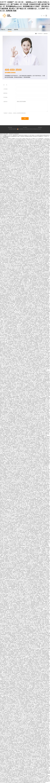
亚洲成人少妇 (40, 461)
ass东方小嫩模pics (37, 762)
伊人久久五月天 (7, 520)
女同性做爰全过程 (35, 406)
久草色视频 (45, 499)
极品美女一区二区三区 (21, 171)
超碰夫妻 (11, 693)
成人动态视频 (22, 374)
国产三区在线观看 (35, 176)
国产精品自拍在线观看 (24, 691)
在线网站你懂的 (6, 367)
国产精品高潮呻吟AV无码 (33, 451)
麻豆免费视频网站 (13, 178)
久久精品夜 (8, 337)
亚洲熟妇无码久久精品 (13, 540)
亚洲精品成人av (18, 776)
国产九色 (39, 280)
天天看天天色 (35, 304)
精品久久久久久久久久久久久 (42, 154)
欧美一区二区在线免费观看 (25, 319)
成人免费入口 (35, 638)
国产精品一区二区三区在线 (11, 168)
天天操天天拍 (11, 364)
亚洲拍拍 (9, 537)
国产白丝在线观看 (38, 493)
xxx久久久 (27, 493)
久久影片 (45, 696)
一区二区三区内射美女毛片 (37, 381)
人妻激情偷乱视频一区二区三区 (40, 140)
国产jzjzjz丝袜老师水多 (46, 256)
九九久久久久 (20, 216)
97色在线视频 (11, 588)
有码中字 (48, 679)
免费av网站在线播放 (15, 734)
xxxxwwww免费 (14, 632)
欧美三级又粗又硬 (22, 347)
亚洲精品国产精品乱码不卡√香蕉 (19, 271)
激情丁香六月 (47, 437)
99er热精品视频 (30, 689)
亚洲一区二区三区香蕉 (15, 429)
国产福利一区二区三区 (17, 262)
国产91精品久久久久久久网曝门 (13, 349)
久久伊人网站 (19, 325)
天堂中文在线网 (46, 231)
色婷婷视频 (45, 601)
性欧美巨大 (46, 616)
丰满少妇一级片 (19, 368)
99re (24, 155)
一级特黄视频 (7, 462)
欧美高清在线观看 (39, 341)
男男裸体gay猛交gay (10, 208)
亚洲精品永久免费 (14, 391)
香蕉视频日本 (22, 294)
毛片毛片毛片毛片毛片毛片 (40, 420)
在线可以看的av (44, 746)
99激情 (9, 197)
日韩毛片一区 (28, 644)
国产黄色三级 (35, 347)
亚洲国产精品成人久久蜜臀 (11, 373)
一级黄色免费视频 (4, 262)
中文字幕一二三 (7, 499)
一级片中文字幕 (35, 600)
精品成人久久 (15, 216)
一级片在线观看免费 (3, 285)
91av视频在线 (39, 469)
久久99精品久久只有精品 (6, 315)
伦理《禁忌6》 (3, 434)
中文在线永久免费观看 (12, 318)
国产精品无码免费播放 (39, 579)
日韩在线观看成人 (23, 321)
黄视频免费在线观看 (37, 211)
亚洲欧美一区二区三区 (21, 449)
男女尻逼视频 (43, 210)
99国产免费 (36, 561)
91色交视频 (47, 160)
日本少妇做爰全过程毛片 (10, 505)
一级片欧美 (18, 552)
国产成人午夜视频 (32, 586)
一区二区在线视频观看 (38, 562)
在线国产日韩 (47, 421)
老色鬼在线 (20, 211)
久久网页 (23, 372)
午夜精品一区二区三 (21, 524)
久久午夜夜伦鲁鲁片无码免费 (31, 392)
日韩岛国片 (18, 307)
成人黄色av (19, 344)
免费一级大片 (4, 581)
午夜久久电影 (25, 576)
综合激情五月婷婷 (20, 517)
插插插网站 (27, 350)
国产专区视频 (25, 463)
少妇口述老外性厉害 (41, 429)
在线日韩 (17, 736)
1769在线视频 (31, 396)
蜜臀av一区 (10, 277)
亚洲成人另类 (39, 297)
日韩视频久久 (14, 211)
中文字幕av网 (42, 460)
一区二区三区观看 (46, 591)
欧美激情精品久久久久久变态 (6, 449)
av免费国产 (19, 577)
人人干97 (47, 407)
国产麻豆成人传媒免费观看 (20, 252)
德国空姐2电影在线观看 (44, 455)
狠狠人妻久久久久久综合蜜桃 (11, 555)
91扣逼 (47, 336)
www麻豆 (47, 727)
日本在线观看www (20, 628)
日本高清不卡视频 (46, 253)
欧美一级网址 (11, 233)
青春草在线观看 (6, 573)
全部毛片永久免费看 (8, 402)
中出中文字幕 (16, 274)
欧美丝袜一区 (29, 152)
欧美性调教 (21, 179)
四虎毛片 (30, 378)
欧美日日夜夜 (7, 195)
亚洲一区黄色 (20, 650)
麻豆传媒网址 (24, 211)
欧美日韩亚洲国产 (32, 350)
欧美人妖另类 (38, 389)
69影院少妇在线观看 (10, 343)
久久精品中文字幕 (33, 449)
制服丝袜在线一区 (28, 271)
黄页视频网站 (39, 500)
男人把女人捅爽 (33, 146)
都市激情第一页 (38, 603)
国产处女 (38, 455)
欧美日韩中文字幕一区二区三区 (16, 580)
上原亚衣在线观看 (17, 162)
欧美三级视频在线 (22, 608)
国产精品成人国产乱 (29, 194)
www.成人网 (15, 514)
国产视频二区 (4, 375)
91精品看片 (18, 526)
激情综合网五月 (15, 163)
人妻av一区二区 (27, 620)
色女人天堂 (18, 350)
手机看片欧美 (46, 767)
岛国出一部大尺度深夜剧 (7, 311)
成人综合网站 (43, 596)
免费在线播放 (26, 658)
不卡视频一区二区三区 (11, 521)
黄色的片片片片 (47, 224)
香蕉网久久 (14, 269)
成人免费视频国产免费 (13, 270)
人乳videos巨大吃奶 (3, 533)
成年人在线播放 (30, 412)
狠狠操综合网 (12, 433)
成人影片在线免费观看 (39, 554)
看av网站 (12, 162)
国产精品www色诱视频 (17, 159)
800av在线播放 (14, 557)
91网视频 (10, 412)
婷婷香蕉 (27, 312)
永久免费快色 (10, 545)
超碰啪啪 (10, 768)
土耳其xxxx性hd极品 (28, 207)
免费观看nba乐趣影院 (42, 589)
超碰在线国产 (38, 476)
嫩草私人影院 (23, 143)
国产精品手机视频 (16, 538)
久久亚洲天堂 (36, 441)
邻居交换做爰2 (31, 536)
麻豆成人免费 (45, 446)
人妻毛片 (1, 232)
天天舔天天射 (16, 351)
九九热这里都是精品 (46, 245)
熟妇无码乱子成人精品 (7, 563)
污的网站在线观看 (39, 380)
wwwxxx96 (29, 143)
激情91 (42, 202)
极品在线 (44, 198)
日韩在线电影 (4, 309)
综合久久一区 (44, 356)
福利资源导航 (26, 478)
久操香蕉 (2, 774)
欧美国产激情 (14, 295)
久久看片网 (28, 657)
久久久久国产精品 (35, 474)
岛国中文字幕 (24, 610)
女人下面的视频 (26, 360)
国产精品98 (32, 657)
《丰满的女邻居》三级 (31, 636)
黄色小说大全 (4, 504)
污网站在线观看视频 (3, 526)
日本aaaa (43, 233)
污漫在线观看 (32, 601)
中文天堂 (9, 452)
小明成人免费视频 (32, 174)
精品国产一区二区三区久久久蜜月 (41, 759)
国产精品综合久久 (39, 470)
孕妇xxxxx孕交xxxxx (25, 145)
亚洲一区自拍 (6, 276)
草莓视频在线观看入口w (14, 642)
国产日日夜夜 (30, 187)
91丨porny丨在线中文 (41, 513)
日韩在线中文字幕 (38, 355)
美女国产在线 (36, 296)
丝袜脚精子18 (20, 201)
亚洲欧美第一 (34, 418)
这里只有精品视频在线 (22, 412)
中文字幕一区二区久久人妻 (16, 266)
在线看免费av (18, 217)
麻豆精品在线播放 (15, 273)
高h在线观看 (31, 718)
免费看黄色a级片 (3, 245)
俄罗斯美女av (17, 459)
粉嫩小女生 (26, 223)
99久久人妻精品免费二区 (41, 627)
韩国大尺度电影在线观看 (20, 189)
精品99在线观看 (10, 186)
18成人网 (14, 300)
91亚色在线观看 (46, 505)
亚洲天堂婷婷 (43, 186)
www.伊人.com (18, 355)
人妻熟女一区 (7, 457)
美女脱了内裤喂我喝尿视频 (33, 213)
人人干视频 (35, 506)
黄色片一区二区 (43, 628)
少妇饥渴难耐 (7, 444)
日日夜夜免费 (31, 650)
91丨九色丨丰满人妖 (45, 168)
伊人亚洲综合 (26, 437)
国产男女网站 (8, 391)
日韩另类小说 (11, 367)
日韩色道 (18, 390)
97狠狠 (5, 255)
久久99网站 (36, 678)
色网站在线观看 (3, 387)
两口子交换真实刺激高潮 (22, 704)
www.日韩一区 (18, 147)
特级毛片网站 (44, 343)
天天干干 (21, 209)
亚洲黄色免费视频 (30, 218)
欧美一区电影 (7, 646)
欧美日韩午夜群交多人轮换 (32, 297)
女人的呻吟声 (18, 573)
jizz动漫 (31, 158)
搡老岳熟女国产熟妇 (31, 230)
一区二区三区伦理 (22, 364)
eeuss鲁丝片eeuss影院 (39, 159)
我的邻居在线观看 (37, 517)
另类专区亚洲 (2, 254)
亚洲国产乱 (46, 190)
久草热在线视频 (31, 292)
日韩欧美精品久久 (38, 446)
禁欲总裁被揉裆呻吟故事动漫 (33, 604)
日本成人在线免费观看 (17, 143)
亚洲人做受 (44, 287)
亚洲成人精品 (46, 778)
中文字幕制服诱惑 (12, 702)
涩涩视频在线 (39, 781)
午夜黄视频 (30, 195)
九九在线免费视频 (35, 616)
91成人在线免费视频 (37, 438)
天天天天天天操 (19, 138)
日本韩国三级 (8, 384)
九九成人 (42, 620)
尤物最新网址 (7, 205)
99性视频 (22, 241)
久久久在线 (34, 224)
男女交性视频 (32, 493)
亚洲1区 (27, 252)
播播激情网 (45, 744)
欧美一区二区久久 (24, 490)
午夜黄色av (5, 710)
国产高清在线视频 (33, 151)
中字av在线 (18, 454)
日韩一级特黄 (38, 580)
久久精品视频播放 (19, 200)
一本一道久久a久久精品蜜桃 (5, 252)
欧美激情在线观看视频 (29, 447)
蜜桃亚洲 (38, 524)
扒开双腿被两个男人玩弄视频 (12, 289)
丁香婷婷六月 (30, 211)
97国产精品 (38, 666)
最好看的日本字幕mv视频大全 (30, 528)
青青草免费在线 (6, 738)
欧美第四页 (18, 680)
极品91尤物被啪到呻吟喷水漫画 (40, 321)
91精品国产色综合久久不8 (22, 541)
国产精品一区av (28, 197)
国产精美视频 (13, 197)
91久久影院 (18, 150)
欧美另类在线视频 (46, 658)
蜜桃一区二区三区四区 (33, 222)
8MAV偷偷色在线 (30, 459)
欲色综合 (17, 433)
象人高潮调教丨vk (44, 399)
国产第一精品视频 (22, 707)
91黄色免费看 (13, 210)
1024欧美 (31, 320)
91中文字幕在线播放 (36, 317)
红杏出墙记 (29, 743)
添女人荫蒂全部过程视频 (16, 292)
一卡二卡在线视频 (41, 648)
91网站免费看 (43, 756)
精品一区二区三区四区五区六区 (34, 185)
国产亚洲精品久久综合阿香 (39, 265)
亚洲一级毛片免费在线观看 (15, 434)
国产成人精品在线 (23, 411)
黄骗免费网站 (5, 469)
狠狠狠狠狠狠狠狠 (14, 145)
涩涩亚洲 (43, 752)
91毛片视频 (11, 484)
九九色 (21, 274)
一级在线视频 (35, 344)
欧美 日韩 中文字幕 (40, 327)
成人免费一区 (28, 647)
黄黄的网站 (41, 715)
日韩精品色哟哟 (38, 233)
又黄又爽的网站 (29, 418)
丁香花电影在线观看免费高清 (25, 561)
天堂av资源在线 (8, 439)
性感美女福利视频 (13, 462)
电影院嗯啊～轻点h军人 (4, 709)
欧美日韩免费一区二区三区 (28, 562)
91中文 (47, 402)
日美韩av (43, 255)
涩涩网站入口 (7, 325)
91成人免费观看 (45, 544)
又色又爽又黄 (17, 504)
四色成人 (39, 587)
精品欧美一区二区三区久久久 (32, 160)
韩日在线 (5, 630)
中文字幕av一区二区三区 (28, 413)
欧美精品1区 (45, 522)
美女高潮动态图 (28, 242)
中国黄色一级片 (30, 163)
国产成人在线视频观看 (31, 258)
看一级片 (6, 706)
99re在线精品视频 (46, 293)
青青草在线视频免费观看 (34, 145)
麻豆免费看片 (17, 754)
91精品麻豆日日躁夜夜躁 (12, 329)
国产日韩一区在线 (15, 439)
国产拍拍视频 (18, 689)
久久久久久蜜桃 (8, 203)
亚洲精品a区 (35, 234)
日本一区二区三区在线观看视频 (34, 444)
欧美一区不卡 (25, 510)
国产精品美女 (26, 270)
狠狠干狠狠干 (42, 357)
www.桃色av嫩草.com (23, 365)
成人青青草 (45, 217)
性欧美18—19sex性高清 (39, 170)
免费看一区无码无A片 (39, 319)
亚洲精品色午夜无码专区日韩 (9, 547)
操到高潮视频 (4, 382)
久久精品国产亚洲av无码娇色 (23, 523)
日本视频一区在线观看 (40, 437)
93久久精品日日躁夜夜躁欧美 (5, 294)
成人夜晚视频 (27, 439)
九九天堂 (26, 155)
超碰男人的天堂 (43, 331)
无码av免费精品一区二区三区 (9, 232)
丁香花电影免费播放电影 (41, 633)
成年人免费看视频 (21, 674)
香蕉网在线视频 (13, 205)
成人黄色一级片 (19, 486)
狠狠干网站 (22, 587)
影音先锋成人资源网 (44, 349)
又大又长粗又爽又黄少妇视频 (25, 619)
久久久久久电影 (41, 307)
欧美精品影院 (10, 144)
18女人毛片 (15, 328)
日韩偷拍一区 (18, 625)
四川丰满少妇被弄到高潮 (29, 517)
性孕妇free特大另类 (38, 147)
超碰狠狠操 (31, 265)
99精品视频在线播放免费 (18, 649)
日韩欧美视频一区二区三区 (10, 561)
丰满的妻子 (14, 387)
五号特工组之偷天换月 (44, 351)
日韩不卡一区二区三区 (33, 436)
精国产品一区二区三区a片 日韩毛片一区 (25, 655)
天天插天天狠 (35, 413)
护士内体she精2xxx (32, 599)
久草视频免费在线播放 (43, 765)
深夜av (26, 323)
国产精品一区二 (46, 203)
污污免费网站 (31, 712)
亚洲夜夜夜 (26, 476)
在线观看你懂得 (38, 300)
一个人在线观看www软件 (29, 572)
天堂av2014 (8, 490)
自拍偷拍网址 (22, 672)
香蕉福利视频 (38, 161)
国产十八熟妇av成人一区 (23, 640)
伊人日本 (44, 387)
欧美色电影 (20, 531)
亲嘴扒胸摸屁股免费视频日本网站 (36, 530)
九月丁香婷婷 (35, 301)
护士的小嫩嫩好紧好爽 (13, 446)
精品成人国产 (43, 665)
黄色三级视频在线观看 (12, 419)
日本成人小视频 (44, 394)
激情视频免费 (32, 721)
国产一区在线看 (42, 644)
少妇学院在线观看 (19, 279)
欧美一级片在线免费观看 (16, 569)
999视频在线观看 (33, 189)
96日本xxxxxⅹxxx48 (17, 372)
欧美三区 (27, 586)
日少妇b (15, 460)
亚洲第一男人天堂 (6, 151)
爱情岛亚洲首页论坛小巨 (37, 303)
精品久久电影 (2, 443)
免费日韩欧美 (21, 146)
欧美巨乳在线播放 (8, 253)
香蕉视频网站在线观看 (38, 183)
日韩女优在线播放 (41, 144)
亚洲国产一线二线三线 (39, 261)
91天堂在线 (11, 617)
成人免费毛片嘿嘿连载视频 (15, 474)
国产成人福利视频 (35, 644)
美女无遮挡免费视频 (18, 140)
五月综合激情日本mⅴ (25, 721)
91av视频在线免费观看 (33, 360)
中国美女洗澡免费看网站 (31, 538)
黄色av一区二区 (31, 391)
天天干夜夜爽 (23, 722)
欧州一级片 (18, 363)
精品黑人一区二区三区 (14, 742)
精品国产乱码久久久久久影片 (29, 216)
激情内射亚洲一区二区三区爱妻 (29, 261)
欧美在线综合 (10, 198)
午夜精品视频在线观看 (22, 348)
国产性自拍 (9, 643)
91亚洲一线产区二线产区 (14, 781)
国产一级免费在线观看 (24, 154)
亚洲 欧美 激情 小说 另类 (12, 671)
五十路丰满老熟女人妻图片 (38, 217)
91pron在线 (2, 599)
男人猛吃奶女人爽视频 (15, 627)
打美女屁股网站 (22, 767)
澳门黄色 (27, 776)
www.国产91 (11, 467)
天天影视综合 (45, 146)
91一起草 (21, 257)
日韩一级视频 (40, 234)
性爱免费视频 (7, 580)
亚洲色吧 (6, 578)
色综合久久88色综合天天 (17, 199)
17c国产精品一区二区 (17, 277)
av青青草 (44, 177)
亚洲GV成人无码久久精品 (23, 142)
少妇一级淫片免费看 (12, 441)
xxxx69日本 (31, 244)
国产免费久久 (8, 155)
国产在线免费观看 (28, 638)
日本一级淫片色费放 (14, 142)
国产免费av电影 (25, 774)
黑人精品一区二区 (33, 162)
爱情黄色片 (24, 302)
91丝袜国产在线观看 (24, 278)
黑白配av (5, 237)
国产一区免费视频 (7, 339)
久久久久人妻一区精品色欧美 (34, 272)
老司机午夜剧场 (3, 289)
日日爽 (15, 263)
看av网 (29, 356)
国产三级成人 (4, 404)
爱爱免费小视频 (27, 407)
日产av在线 (14, 383)
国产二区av (39, 617)
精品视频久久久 (30, 250)
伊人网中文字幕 (38, 230)
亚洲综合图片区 (9, 244)
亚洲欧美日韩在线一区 (4, 612)
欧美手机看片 (43, 679)
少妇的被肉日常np (25, 643)
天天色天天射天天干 (27, 284)
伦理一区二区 (7, 234)
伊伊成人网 (22, 414)
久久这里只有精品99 (12, 526)
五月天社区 (17, 730)
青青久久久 (30, 357)
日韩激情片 (31, 665)
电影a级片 (41, 293)
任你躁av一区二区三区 (44, 565)
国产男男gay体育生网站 (26, 477)
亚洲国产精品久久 (31, 202)
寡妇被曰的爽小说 (46, 264)
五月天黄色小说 (25, 469)
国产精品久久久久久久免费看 (37, 609)
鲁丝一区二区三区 (6, 358)
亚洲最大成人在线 (18, 175)
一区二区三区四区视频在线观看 (36, 238)
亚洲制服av (2, 239)
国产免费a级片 (28, 470)
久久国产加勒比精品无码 (28, 496)
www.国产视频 (40, 276)
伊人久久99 (24, 334)
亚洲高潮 (44, 588)
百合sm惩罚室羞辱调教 (31, 221)
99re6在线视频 (38, 168)
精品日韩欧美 (43, 517)
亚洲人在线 (23, 564)
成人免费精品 (4, 248)
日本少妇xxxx (36, 748)
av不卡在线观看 (37, 351)
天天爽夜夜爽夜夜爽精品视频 (33, 576)
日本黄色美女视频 (17, 158)
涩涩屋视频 (38, 593)
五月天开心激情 (41, 506)
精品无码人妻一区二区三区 (5, 680)
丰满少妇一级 (16, 209)
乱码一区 (12, 450)
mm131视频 (16, 588)
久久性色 (6, 774)
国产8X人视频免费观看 (31, 442)
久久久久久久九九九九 (26, 316)
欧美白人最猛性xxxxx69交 (21, 687)
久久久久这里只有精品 (39, 658)
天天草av (23, 170)
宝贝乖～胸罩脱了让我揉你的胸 (37, 504)
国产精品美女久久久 (39, 505)
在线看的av (37, 403)
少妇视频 (42, 623)
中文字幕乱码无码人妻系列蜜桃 (22, 696)
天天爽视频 (9, 634)
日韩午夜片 (37, 510)
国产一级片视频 (26, 500)
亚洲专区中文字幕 (16, 411)
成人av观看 (43, 316)
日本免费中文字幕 (16, 691)
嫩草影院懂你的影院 (31, 352)
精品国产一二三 (25, 656)
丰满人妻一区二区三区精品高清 (21, 705)
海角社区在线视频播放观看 (45, 462)
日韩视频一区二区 (5, 139)
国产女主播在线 (22, 226)
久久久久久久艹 (38, 552)
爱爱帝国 (45, 216)
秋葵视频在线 (18, 635)
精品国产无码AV (17, 333)
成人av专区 (21, 710)
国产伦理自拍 (42, 521)
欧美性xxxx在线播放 (12, 468)
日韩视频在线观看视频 (4, 171)
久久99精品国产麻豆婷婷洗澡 (28, 435)
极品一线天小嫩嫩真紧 (45, 433)
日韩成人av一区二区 (16, 340)
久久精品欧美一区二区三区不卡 (25, 766)
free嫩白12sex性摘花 (6, 453)
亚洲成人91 (20, 445)
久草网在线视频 (16, 667)
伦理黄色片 (17, 222)
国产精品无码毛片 (12, 454)
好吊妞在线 (15, 176)
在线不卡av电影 (15, 500)
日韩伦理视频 (19, 170)
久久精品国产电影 (14, 160)
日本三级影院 (39, 143)
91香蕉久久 (28, 249)
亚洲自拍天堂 (36, 181)
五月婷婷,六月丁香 (44, 466)
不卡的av (6, 765)
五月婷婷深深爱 (9, 764)
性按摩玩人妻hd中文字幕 (18, 233)
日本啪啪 (1, 258)
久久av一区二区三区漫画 (29, 375)
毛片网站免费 (45, 273)
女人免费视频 (42, 671)
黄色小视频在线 (44, 192)
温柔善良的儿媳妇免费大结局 (26, 474)
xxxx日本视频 (14, 756)
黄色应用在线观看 (20, 565)
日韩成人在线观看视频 (34, 249)
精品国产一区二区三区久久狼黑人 (38, 475)
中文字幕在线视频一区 (33, 232)
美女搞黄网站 (44, 567)
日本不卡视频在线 (41, 754)
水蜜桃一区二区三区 (42, 175)
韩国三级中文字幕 (30, 348)
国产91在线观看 (36, 705)
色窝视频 (31, 426)
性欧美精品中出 (18, 548)
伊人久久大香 (39, 610)
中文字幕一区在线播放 (29, 584)
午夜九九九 (2, 253)
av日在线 (30, 286)
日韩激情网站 (15, 356)
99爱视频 (10, 400)
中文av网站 (29, 186)
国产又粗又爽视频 (11, 241)
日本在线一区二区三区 (15, 223)
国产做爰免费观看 (33, 276)
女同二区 (40, 310)
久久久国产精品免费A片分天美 (36, 387)
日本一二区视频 (33, 767)
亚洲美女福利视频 (37, 178)
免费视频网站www (46, 239)
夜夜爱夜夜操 (14, 775)
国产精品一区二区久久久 (17, 202)
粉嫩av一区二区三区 (12, 395)
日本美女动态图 (37, 158)
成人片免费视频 (24, 205)
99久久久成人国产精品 (12, 320)
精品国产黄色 (18, 612)
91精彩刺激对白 (12, 388)
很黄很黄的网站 (17, 492)
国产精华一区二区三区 (37, 199)
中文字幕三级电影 (22, 394)
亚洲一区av (9, 292)
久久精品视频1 (20, 686)
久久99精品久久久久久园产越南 (23, 530)
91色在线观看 (24, 689)
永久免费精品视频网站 (21, 694)
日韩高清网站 (4, 477)
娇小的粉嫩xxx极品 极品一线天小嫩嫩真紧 (15, 403)
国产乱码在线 (25, 682)
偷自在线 (18, 168)
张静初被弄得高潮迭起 (34, 507)
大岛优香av (9, 183)
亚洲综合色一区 (43, 277)
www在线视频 (9, 571)
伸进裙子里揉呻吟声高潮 (15, 466)
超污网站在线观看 (34, 698)
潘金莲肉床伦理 (16, 198)
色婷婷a (22, 548)
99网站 (27, 718)
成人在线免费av (47, 427)
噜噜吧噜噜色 (19, 657)
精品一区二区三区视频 (31, 498)
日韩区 (1, 595)
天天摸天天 (29, 588)
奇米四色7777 (4, 241)
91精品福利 (8, 781)
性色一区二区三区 (46, 200)
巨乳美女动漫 (4, 652)
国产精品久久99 (9, 190)
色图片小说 (22, 410)
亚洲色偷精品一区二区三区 (36, 287)
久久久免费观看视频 (3, 161)
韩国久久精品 (41, 332)
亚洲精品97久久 (17, 404)
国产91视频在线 (11, 404)
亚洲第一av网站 (3, 321)
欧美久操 (10, 246)
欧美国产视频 (44, 586)
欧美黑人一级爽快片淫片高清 (43, 443)
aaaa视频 (15, 192)
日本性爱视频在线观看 (14, 499)
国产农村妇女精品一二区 (18, 284)
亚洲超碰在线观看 (11, 288)
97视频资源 (11, 262)
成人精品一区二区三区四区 (6, 185)
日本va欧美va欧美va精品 (20, 638)
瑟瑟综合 (33, 693)
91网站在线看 (30, 315)
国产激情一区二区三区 (28, 770)
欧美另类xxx (33, 559)
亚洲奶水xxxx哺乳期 (39, 559)
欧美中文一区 (26, 596)
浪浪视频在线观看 (4, 260)
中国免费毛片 (30, 351)
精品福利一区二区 (42, 336)
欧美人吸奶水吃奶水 (5, 682)
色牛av (34, 358)
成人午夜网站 (46, 312)
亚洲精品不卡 (27, 508)
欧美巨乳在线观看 (43, 560)
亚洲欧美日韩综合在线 (25, 229)
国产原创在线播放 (31, 735)
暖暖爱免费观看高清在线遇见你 (29, 782)
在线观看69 (12, 490)
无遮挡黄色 (26, 741)
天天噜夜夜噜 (8, 711)
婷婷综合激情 (11, 319)
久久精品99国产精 (39, 273)
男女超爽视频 (37, 497)
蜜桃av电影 (5, 497)
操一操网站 (30, 199)
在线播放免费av (33, 752)
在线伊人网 (20, 446)
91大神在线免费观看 (35, 577)
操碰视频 (44, 355)
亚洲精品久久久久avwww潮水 (10, 476)
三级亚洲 (44, 451)
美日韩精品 (29, 504)
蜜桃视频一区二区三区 (27, 167)
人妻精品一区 (14, 242)
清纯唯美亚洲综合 (12, 736)
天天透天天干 (20, 192)
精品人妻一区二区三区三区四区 (18, 231)
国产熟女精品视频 (40, 709)
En (44, 15)
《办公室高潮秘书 (35, 764)
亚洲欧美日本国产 (5, 446)
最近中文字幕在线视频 (27, 182)
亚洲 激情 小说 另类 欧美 (6, 734)
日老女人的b (33, 356)
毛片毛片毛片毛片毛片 (39, 632)
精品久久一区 (40, 729)
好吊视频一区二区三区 (19, 579)
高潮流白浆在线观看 (29, 709)
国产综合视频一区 (21, 586)
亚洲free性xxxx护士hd (33, 281)
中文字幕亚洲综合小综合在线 (30, 524)
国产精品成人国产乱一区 (4, 636)
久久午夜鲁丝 (37, 247)
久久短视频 (35, 320)
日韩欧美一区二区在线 (17, 600)
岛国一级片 (22, 177)
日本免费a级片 (5, 334)
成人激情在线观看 (13, 744)
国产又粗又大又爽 (28, 484)
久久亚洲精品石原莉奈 (36, 560)
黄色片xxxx (10, 398)
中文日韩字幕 (38, 229)
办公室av (29, 365)
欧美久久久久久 (18, 505)
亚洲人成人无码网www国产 (5, 169)
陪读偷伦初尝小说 (4, 270)
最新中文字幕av (43, 195)
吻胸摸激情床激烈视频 (22, 215)
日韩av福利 (34, 746)
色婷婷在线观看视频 (17, 484)
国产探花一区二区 (45, 214)
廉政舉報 (16, 29)
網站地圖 (10, 127)
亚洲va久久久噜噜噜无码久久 (11, 666)
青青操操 (39, 383)
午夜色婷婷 (47, 575)
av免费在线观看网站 (37, 210)
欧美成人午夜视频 (29, 506)
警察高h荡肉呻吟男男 (4, 506)
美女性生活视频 (23, 765)
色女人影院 (33, 591)
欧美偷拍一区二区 (3, 536)
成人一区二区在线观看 (35, 460)
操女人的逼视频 (17, 672)
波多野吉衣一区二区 (28, 609)
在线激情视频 (34, 774)
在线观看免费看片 (46, 276)
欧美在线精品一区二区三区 (31, 753)
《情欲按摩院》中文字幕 (45, 548)
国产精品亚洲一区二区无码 (20, 392)
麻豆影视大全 (25, 185)
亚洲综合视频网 (19, 388)
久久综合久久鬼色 (24, 344)
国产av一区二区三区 (42, 768)
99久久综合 (22, 712)
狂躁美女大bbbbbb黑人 (15, 321)
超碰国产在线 (38, 384)
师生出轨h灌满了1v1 (43, 518)
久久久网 (10, 778)
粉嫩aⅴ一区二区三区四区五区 (20, 326)
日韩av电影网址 (24, 612)
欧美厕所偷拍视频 (35, 284)
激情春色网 (41, 373)
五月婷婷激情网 (31, 427)
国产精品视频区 (35, 182)
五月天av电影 (39, 494)
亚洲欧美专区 (4, 583)
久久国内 (8, 375)
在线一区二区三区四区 (8, 163)
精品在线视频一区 (32, 476)
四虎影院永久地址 (28, 501)
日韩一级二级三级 (38, 324)
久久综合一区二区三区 (12, 334)
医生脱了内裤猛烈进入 (42, 218)
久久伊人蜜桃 (41, 190)
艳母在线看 (10, 237)
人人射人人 (14, 451)
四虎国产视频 (33, 143)
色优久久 (35, 751)
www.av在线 (22, 526)
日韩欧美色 (13, 562)
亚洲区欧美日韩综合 (45, 294)
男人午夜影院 (10, 405)
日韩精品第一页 (46, 142)
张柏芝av (26, 286)
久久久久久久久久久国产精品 (33, 175)
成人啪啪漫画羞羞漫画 (11, 489)
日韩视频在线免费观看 (16, 253)
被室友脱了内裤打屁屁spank (9, 308)
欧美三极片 (2, 329)
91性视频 (5, 489)
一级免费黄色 (27, 575)
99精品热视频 (20, 258)
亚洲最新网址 (41, 777)
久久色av (11, 714)
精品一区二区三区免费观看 (28, 744)
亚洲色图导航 (26, 382)
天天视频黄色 (45, 610)
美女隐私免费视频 (12, 378)
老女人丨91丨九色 (21, 533)
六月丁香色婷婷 (46, 712)
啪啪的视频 (11, 442)
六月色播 (5, 431)
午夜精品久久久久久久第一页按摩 (40, 411)
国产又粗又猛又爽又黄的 (12, 630)
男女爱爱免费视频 (34, 200)
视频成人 (34, 556)
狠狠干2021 (15, 572)
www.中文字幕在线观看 (32, 379)
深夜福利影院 (11, 556)
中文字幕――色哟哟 (21, 399)
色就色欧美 (14, 537)
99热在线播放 (39, 163)
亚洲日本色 (41, 426)
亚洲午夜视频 (45, 176)
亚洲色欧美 (6, 545)
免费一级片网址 (16, 310)
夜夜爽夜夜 (37, 337)
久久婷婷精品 (25, 274)
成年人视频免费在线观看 (37, 237)
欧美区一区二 (13, 170)
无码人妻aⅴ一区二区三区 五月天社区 (7, 215)
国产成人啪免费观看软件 (29, 208)
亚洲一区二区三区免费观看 (11, 254)
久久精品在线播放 (12, 612)
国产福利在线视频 (16, 402)
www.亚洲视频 (25, 199)
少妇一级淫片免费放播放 (45, 547)
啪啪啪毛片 (31, 142)
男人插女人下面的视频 (16, 599)
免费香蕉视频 (31, 549)
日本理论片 (14, 689)
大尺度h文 (36, 340)
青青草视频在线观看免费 (4, 182)
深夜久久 (47, 244)
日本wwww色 (45, 341)
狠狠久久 (23, 208)
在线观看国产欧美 (24, 187)
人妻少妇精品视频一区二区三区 (15, 316)
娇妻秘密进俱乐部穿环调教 (29, 373)
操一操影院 (36, 536)
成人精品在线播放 (39, 146)
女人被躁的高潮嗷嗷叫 (15, 396)
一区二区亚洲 (23, 529)
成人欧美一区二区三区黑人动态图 (16, 759)
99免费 (14, 422)
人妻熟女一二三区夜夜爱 (37, 323)
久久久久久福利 (26, 426)
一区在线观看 (40, 564)
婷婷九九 (26, 751)
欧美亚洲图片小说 (31, 420)
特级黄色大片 (8, 242)
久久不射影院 (18, 268)
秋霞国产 (20, 176)
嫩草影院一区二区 (28, 372)
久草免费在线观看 (7, 160)
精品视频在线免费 (15, 485)
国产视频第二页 (3, 138)
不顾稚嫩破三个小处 (24, 288)
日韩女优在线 (15, 618)
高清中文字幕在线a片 (36, 197)
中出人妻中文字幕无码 (16, 554)
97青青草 (22, 363)
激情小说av (34, 773)
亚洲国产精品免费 (45, 619)
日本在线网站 (8, 145)
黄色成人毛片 (9, 309)
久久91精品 (11, 179)
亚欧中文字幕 (28, 564)
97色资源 (27, 203)
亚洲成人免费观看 (3, 313)
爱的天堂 (34, 279)
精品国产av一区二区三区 (44, 348)
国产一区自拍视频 (31, 685)
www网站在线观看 (19, 521)
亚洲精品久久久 (11, 674)
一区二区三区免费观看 (23, 213)
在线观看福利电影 (32, 155)
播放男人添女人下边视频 (18, 239)
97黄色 (24, 192)
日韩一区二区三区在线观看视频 (30, 285)
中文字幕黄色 (45, 372)
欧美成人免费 (5, 261)
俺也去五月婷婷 (7, 162)
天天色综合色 (13, 546)
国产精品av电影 (34, 711)
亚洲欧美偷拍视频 (25, 147)
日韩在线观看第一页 (8, 447)
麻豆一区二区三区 (4, 418)
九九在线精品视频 (16, 313)
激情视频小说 (11, 688)
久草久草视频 (4, 658)
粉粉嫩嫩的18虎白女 (35, 639)
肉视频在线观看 (39, 198)
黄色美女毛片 (8, 697)
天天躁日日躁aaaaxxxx (24, 305)
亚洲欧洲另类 (18, 578)
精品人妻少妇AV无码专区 (13, 745)
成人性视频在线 (10, 681)
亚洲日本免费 (20, 437)
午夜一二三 (27, 144)
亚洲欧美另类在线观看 (8, 317)
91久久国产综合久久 (37, 225)
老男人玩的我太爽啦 (38, 502)
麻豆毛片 (2, 501)
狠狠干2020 (43, 189)
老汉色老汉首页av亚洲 (20, 225)
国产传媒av (22, 350)
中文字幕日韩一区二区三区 (19, 719)
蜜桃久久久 (8, 434)
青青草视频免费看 (44, 674)
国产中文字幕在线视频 (18, 623)
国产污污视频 (38, 752)
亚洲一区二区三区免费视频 (33, 257)
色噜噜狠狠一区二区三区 (25, 603)
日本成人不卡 (32, 497)
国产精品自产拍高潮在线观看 (10, 238)
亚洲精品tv (39, 751)
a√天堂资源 (39, 189)
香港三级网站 (42, 268)
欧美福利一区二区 (39, 231)
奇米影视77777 (26, 521)
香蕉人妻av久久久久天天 (25, 158)
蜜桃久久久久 (20, 602)
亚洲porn (28, 489)
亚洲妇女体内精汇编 (33, 166)
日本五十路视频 (40, 509)
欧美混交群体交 (26, 320)
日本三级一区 (44, 664)
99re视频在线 (25, 451)
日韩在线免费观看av (37, 252)
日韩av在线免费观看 (33, 522)
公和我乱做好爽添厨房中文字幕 (9, 478)
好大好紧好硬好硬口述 (28, 565)
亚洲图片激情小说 (27, 639)
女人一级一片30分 (12, 510)
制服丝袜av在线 (20, 463)
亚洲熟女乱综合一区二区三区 (19, 144)
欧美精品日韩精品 (5, 525)
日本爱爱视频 (31, 324)
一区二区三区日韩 (31, 140)
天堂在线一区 (40, 342)
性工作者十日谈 (7, 705)
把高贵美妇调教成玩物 (4, 201)
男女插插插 (18, 473)
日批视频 (8, 730)
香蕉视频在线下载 (33, 641)
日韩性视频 (25, 343)
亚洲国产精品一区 (39, 631)
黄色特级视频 (46, 655)
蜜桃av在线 (34, 308)
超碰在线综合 (23, 139)
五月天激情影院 (19, 690)
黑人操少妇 (5, 167)
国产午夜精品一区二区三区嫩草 (31, 307)
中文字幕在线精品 (39, 174)
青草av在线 (45, 325)
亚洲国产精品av (8, 689)
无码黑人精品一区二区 (22, 221)
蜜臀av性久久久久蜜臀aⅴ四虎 (25, 433)
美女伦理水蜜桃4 (28, 380)
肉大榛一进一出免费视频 (13, 260)
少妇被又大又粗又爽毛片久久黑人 (40, 584)
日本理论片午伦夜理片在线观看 (21, 706)
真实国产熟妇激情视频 (4, 422)
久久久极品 (4, 777)
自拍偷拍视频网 (3, 186)
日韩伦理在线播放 (20, 285)
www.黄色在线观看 (42, 194)
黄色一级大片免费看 (11, 376)
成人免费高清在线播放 (7, 633)
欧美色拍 (26, 491)
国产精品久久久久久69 (20, 194)
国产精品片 (30, 344)
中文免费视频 (12, 515)
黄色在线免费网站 (29, 659)
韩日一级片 (7, 611)
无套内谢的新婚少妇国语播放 (39, 288)
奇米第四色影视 (43, 335)
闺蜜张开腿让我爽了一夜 (40, 490)
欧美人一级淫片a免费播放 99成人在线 (10, 577)
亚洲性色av (19, 263)
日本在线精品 (30, 343)
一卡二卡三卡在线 (3, 336)
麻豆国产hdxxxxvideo (17, 469)
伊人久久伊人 (10, 167)
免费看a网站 (25, 690)
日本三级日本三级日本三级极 (22, 210)
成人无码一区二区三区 (35, 333)
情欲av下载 (30, 224)
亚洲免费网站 (32, 745)
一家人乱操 (46, 197)
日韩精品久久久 (33, 608)
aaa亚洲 (6, 329)
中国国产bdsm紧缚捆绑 (4, 548)
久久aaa (36, 427)
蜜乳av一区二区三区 (8, 304)
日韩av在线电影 (42, 496)
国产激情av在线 (15, 190)
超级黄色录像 (27, 458)
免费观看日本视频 (3, 403)
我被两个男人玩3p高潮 (35, 569)
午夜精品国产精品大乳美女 (5, 146)
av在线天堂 (42, 185)
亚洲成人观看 (47, 288)
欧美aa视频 (11, 224)
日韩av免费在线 (31, 296)
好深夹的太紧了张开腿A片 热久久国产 (7, 284)
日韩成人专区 (47, 644)
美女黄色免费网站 (15, 494)
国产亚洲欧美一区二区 (40, 421)
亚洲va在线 (26, 710)
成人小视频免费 (39, 529)
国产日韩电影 (2, 216)
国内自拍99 (36, 396)
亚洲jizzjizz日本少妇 (44, 725)
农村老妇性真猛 (24, 300)
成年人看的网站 (26, 650)
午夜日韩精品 (47, 185)
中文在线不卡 (27, 533)
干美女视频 (48, 320)
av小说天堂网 (27, 767)
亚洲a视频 (5, 654)
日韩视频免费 (18, 537)
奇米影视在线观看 (26, 641)
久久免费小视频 (40, 492)
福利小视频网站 (13, 690)
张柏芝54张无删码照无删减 (23, 206)
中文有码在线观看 (31, 682)
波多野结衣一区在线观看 (35, 433)
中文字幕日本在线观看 (5, 347)
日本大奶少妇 (25, 499)
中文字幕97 (36, 190)
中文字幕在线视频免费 (43, 507)
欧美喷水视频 (30, 205)
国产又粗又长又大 (32, 415)
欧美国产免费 (20, 169)
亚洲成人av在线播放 (7, 507)
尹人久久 (2, 339)
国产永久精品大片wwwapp (17, 342)
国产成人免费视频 (23, 296)
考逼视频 (18, 375)
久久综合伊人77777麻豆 (37, 615)
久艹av (6, 288)
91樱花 (28, 238)
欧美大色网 (22, 207)
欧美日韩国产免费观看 (40, 478)
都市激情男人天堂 (10, 431)
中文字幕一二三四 (29, 539)
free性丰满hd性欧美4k (30, 262)
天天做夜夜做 (24, 636)
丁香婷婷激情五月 (5, 390)
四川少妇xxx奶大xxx (42, 531)
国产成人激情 (8, 443)
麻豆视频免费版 (24, 217)
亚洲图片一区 (19, 247)
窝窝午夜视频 (17, 688)
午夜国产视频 (12, 407)
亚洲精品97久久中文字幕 (38, 463)
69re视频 (41, 181)
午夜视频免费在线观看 (45, 438)
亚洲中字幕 (32, 678)
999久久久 (30, 381)
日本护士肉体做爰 (24, 292)
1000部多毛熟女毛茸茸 (14, 560)
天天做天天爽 (37, 462)
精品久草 (38, 636)
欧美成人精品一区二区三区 (7, 340)
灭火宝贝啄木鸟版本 (24, 444)
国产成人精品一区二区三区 (38, 482)
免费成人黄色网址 (43, 576)
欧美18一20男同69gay (20, 702)
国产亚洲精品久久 (22, 203)
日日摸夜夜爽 (6, 258)
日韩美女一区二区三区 (29, 190)
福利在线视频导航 (13, 325)
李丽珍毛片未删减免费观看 (34, 514)
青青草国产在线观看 (21, 663)
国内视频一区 (8, 181)
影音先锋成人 (37, 508)
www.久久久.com (46, 722)
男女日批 (4, 720)
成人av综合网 (11, 207)
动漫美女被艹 (16, 766)
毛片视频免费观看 (11, 161)
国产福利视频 (12, 175)
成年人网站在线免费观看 (35, 623)
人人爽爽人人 (17, 652)
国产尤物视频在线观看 (45, 211)
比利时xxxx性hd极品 (27, 239)
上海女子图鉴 (19, 576)
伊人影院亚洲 (26, 553)
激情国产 (17, 712)
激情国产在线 (30, 469)
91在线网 (8, 225)
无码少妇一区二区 (27, 177)
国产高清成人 (46, 301)
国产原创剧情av (40, 635)
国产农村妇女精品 (37, 309)
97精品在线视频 (29, 761)
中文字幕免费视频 (12, 301)
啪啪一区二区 (38, 202)
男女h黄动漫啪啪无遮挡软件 (7, 206)
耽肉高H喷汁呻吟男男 (29, 769)
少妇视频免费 (15, 179)
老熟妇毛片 (22, 375)
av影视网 (11, 525)
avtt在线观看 (16, 213)
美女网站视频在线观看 (9, 239)
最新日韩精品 (21, 757)
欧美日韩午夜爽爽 (26, 403)
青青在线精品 (41, 532)
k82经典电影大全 (10, 192)
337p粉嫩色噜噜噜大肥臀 (31, 529)
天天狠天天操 (38, 753)
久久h (27, 569)
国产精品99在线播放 (18, 281)
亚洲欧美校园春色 (45, 303)
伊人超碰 (8, 255)
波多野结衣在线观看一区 (16, 181)
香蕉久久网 (25, 352)
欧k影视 (20, 234)
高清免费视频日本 (35, 240)
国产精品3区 (15, 317)
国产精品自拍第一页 (12, 502)
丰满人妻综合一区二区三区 (22, 295)
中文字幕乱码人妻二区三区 (8, 310)
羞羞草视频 (30, 589)
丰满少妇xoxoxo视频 (23, 313)
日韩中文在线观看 (23, 750)
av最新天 (10, 506)
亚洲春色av (33, 273)
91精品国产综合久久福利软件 (24, 151)
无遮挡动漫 (40, 711)
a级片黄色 (43, 317)
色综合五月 (25, 183)
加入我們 (25, 127)
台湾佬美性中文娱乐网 (33, 154)
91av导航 (8, 279)
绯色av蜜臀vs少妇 (29, 765)
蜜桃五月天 (3, 242)
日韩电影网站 (37, 595)
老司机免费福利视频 (44, 289)
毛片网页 (17, 461)
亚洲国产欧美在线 (35, 248)
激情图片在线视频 (46, 329)
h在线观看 (31, 607)
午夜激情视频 (5, 552)
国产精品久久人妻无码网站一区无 (13, 410)
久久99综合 (28, 608)
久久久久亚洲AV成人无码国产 (20, 738)
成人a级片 (26, 589)
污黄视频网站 (41, 167)
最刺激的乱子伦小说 (26, 446)
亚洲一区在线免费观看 (31, 455)
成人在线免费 (17, 509)
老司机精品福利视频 (30, 428)
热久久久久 (9, 500)
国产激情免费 (27, 513)
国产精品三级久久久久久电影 (36, 670)
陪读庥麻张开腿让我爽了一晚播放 (16, 280)
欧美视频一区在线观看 (32, 567)
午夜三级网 (10, 231)
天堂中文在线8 (12, 363)
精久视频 (40, 245)
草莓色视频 (32, 403)
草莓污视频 (14, 720)
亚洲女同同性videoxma (10, 174)
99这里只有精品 (19, 302)
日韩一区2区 (41, 304)
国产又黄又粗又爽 (38, 549)
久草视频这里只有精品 (44, 459)
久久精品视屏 (17, 319)
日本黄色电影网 (19, 502)
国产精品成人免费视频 (33, 730)
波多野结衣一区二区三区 (18, 435)
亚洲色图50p (19, 357)
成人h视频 (13, 249)
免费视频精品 (28, 568)
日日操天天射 (13, 696)
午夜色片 (18, 294)
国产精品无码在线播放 (23, 337)
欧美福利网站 (10, 336)
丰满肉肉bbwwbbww (41, 774)
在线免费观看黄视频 (21, 749)
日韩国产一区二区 (17, 529)
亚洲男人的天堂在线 (36, 195)
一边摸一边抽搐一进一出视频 (41, 498)
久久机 (16, 174)
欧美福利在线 (42, 539)
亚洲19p (23, 342)
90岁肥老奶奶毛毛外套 (39, 618)
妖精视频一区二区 (40, 647)
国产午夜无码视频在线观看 (10, 397)
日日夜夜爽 (17, 427)
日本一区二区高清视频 (20, 331)
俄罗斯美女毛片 (41, 240)
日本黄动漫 (6, 518)
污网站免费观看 (20, 589)
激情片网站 (43, 309)
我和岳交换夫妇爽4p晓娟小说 (17, 563)
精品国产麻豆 (7, 522)
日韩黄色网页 (21, 380)
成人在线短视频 (12, 427)
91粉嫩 (21, 406)
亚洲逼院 (5, 320)
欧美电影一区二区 (25, 415)
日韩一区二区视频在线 (4, 331)
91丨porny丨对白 (39, 415)
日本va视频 (47, 182)
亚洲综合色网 (12, 501)
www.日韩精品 (9, 313)
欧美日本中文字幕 (24, 512)
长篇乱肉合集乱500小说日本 (15, 381)
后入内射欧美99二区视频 (17, 240)
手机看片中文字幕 (18, 367)
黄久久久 (4, 333)
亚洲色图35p (40, 203)
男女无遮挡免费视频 (6, 575)
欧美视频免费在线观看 (26, 277)
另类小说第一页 (41, 139)
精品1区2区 (27, 587)
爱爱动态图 (11, 498)
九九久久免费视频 (7, 350)
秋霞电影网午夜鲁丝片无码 (40, 520)
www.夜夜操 (19, 438)
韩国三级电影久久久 (28, 349)
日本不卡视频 (39, 544)
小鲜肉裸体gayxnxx (27, 200)
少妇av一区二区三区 (13, 594)
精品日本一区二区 (37, 679)
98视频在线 (40, 445)
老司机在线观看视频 (26, 701)
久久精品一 (25, 618)
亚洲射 (38, 388)
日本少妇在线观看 (15, 400)
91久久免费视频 (26, 201)
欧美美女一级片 (20, 352)
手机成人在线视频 (41, 710)
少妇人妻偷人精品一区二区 (29, 253)
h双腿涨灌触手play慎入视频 (13, 743)
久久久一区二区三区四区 (18, 167)
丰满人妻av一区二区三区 (30, 170)
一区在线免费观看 (43, 241)
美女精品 (17, 397)
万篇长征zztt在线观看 (21, 462)
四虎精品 (37, 214)
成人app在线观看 (35, 766)
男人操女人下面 (5, 540)
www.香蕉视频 (34, 540)
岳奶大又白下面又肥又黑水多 (8, 140)
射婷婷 (43, 389)
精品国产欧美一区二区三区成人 (27, 304)
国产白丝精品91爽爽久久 (14, 673)
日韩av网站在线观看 (36, 483)
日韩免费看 (16, 570)
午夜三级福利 (36, 244)
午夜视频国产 (44, 493)
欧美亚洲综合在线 (12, 712)
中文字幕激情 (12, 302)
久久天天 (48, 442)
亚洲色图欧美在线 (21, 358)
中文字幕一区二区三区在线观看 (15, 139)
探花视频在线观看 (9, 328)
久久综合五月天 (8, 153)
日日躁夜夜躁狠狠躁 (14, 337)
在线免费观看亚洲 (33, 431)
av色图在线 (30, 278)
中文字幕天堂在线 (42, 557)
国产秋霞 (33, 672)
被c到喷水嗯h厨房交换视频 (25, 276)
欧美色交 (29, 616)
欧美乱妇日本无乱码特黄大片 (33, 583)
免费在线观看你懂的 (25, 780)
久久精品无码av (5, 663)
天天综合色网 (23, 631)
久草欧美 (23, 138)
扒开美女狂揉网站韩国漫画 (18, 753)
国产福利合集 (17, 478)
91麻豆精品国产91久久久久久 (27, 263)
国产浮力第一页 (20, 457)
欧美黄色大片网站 (26, 325)
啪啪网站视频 (35, 426)
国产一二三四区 (24, 544)
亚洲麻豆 (13, 138)
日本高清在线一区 (40, 266)
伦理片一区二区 (14, 183)
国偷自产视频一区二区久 (10, 297)
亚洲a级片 (15, 442)
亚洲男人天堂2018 (41, 360)
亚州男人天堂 (24, 140)
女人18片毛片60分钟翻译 (16, 315)
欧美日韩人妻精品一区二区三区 (30, 161)
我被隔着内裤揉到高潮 (31, 571)
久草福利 (19, 557)
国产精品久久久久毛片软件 (24, 255)
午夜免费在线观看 (39, 591)
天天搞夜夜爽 (20, 317)
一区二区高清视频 (15, 398)
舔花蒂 (48, 659)
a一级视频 (8, 333)
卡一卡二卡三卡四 (25, 546)
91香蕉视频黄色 (35, 402)
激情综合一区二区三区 (16, 616)
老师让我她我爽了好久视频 (26, 333)
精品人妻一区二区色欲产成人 (17, 155)
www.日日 (5, 349)
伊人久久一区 (39, 308)
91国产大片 (6, 221)
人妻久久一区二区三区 (42, 232)
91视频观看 (3, 725)
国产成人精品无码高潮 (32, 490)
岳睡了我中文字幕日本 (4, 247)
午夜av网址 (23, 501)
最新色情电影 (20, 183)
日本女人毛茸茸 (19, 682)
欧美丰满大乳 (8, 138)
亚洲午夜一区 (44, 423)
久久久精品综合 (45, 428)
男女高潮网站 (38, 356)
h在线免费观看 (22, 513)
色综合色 (7, 483)
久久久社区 (43, 286)
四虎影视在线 (32, 168)
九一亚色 (4, 328)
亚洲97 (34, 368)
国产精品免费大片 (12, 611)
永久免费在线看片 (42, 145)
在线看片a (7, 745)
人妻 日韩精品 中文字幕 (12, 656)
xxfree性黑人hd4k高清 (40, 477)
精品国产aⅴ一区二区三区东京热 (38, 191)
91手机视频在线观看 (4, 246)
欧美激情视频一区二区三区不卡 (34, 246)
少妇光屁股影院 (8, 569)
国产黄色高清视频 (15, 670)
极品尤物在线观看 (6, 433)
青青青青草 (36, 531)
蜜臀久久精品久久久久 (15, 257)
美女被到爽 (15, 206)
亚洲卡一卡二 (17, 324)
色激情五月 (23, 431)
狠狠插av (48, 557)
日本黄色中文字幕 (46, 538)
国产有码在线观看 (38, 721)
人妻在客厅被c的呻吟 (44, 780)
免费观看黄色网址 (7, 429)
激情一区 (41, 406)
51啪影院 (42, 537)
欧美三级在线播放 (41, 274)
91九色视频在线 (33, 364)
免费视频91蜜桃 (13, 635)
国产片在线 (24, 571)
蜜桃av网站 (15, 258)
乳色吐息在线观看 (16, 693)
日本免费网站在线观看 (30, 404)
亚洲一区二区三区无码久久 (22, 583)
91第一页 (8, 407)
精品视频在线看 (24, 420)
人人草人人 (44, 350)
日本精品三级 (30, 217)
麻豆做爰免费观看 (36, 516)
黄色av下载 (24, 729)
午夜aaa (45, 618)
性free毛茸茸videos (3, 496)
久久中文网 (31, 463)
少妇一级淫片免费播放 (19, 308)
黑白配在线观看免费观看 (30, 631)
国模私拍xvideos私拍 (11, 504)
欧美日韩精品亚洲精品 (45, 675)
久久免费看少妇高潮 (37, 707)
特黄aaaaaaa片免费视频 (12, 285)
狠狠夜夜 (5, 192)
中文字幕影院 (13, 375)
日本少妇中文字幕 (36, 268)
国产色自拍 (22, 332)
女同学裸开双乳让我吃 (11, 379)
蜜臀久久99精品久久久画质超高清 (27, 181)
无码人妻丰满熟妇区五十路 (34, 521)
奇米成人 (45, 364)
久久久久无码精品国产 (39, 138)
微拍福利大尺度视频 (35, 226)
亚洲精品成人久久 (12, 389)
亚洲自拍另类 (32, 486)
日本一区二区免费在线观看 (29, 241)
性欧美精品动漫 (29, 192)
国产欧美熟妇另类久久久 (35, 169)
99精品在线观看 (43, 555)
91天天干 (29, 460)
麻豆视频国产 (35, 278)
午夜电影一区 (21, 439)
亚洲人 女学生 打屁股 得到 (37, 453)
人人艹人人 (13, 579)
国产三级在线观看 (29, 429)
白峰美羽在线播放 (8, 332)
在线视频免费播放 (21, 190)
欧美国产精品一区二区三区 (24, 734)
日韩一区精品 (17, 501)
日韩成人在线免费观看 (43, 720)
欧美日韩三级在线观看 (36, 192)
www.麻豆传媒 (29, 482)
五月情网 (1, 705)
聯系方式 (3, 29)
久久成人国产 (41, 474)
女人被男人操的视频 (5, 491)
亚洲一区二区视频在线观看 (35, 289)
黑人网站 (31, 309)
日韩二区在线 (31, 595)
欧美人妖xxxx (17, 161)
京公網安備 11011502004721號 (24, 129)
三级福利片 (31, 305)
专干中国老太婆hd (39, 601)
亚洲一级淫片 (9, 271)
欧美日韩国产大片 (13, 182)
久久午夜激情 (9, 601)
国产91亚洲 (42, 247)
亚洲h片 (25, 258)
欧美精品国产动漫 (32, 666)
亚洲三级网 (20, 360)
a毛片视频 (39, 651)
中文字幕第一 (42, 602)
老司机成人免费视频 (23, 238)
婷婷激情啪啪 (42, 743)
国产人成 (14, 455)
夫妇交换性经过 (28, 226)
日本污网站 (33, 477)
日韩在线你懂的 (19, 678)
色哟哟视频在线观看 (42, 398)
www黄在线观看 (8, 359)
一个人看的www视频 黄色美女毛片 (28, 159)
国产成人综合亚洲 (10, 428)
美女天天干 (37, 208)
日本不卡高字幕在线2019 (22, 195)
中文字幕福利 (26, 666)
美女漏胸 (29, 774)
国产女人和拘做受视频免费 (43, 278)
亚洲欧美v (21, 496)
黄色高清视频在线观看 (30, 390)
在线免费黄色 (25, 357)
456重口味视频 (33, 439)
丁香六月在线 (6, 327)
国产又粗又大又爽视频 (34, 245)
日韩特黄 (17, 238)
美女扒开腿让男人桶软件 (13, 559)
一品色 (35, 469)
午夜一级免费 (26, 652)
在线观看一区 (32, 184)
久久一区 (19, 153)
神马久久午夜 (34, 634)
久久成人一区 (36, 454)
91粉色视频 (28, 570)
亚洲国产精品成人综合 (29, 225)
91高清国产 (5, 405)
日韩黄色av (33, 319)
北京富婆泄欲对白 (4, 301)
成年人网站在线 (26, 422)
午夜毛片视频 (25, 397)
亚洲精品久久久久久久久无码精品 (14, 722)
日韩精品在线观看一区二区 (27, 234)
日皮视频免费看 (9, 323)
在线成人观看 (40, 325)
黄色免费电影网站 (7, 638)
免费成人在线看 (12, 221)
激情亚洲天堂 (20, 500)
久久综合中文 (21, 491)
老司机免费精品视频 (31, 465)
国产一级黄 (8, 217)
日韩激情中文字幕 (26, 309)
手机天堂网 (47, 153)
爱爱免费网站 (26, 146)
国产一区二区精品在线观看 (7, 293)
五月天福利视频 (38, 179)
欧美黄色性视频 (7, 381)
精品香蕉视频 (30, 288)
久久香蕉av (33, 446)
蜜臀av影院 (23, 584)
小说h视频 (33, 380)
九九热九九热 (17, 592)
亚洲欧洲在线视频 (19, 301)
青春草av (8, 189)
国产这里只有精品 (24, 604)
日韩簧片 (10, 663)
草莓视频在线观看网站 (9, 691)
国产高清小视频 (11, 672)
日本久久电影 (13, 423)
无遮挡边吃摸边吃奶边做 (34, 277)
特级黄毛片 (42, 339)
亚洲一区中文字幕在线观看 (10, 420)
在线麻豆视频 (18, 300)
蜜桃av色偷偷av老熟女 (13, 348)
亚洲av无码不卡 (29, 367)
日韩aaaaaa (4, 586)
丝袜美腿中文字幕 (45, 238)
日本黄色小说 (10, 782)
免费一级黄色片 (46, 262)
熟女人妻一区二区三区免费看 (11, 565)
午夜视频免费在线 (29, 347)
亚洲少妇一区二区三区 (6, 264)
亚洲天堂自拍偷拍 (39, 528)
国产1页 (45, 307)
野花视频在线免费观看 (46, 252)
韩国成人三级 (24, 224)
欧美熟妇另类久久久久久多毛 (32, 139)
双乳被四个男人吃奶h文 (24, 184)
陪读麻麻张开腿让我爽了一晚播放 (36, 171)
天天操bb (21, 397)
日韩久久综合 (36, 624)
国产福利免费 (20, 632)
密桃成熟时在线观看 (36, 367)
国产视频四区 (46, 265)
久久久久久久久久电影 (20, 436)
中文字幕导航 (40, 525)
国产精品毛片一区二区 (17, 610)
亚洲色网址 (13, 252)
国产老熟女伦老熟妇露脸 (36, 242)
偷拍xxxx (4, 767)
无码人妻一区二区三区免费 (19, 528)
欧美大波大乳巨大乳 (13, 541)
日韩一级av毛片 (39, 258)
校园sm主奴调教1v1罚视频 (32, 311)
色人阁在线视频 (30, 454)
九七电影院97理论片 (36, 349)
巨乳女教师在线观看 (5, 532)
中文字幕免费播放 (16, 186)
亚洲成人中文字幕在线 (39, 216)
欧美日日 (48, 335)
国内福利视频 (9, 143)
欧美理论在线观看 (45, 163)
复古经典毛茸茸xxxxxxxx (31, 580)
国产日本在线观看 (30, 178)
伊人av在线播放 (9, 762)
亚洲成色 (22, 473)
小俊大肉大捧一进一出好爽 (5, 744)
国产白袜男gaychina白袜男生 (10, 147)
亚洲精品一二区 (12, 573)
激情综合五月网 (24, 389)
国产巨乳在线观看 (15, 185)
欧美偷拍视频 (36, 557)
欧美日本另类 (41, 223)
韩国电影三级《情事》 (10, 305)
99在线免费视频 (3, 225)
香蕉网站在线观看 (24, 616)
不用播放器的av (46, 683)
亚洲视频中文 (17, 288)
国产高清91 (23, 327)
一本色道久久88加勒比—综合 (11, 399)
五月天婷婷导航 (45, 171)
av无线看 (21, 198)
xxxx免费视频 (9, 344)
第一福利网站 (40, 257)
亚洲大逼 (33, 400)
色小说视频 (41, 499)
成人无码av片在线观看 (31, 302)
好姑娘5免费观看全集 (39, 571)
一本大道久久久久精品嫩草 (15, 371)
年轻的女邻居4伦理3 (42, 402)
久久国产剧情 (43, 666)
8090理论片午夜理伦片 (36, 399)
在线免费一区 (41, 249)
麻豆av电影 (29, 555)
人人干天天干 (33, 701)
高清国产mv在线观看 (44, 388)
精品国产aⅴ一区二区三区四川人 (34, 626)
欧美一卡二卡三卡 (16, 311)
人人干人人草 (31, 247)
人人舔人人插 (28, 266)
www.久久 (14, 344)
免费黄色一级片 (46, 187)
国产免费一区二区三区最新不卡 (24, 273)
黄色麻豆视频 (36, 241)
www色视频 (32, 546)
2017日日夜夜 (30, 206)
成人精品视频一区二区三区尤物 (40, 390)
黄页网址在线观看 (8, 756)
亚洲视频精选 (41, 583)
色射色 (29, 162)
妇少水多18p (28, 714)
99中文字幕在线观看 (36, 501)
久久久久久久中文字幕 (21, 481)
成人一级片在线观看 (33, 325)
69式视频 (24, 152)
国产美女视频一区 (9, 357)
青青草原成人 (10, 184)
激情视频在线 (37, 184)
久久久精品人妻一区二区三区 (21, 453)
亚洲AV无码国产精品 (24, 340)
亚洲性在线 (16, 545)
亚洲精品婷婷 (33, 410)
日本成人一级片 (19, 378)
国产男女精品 (9, 698)
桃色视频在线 (20, 244)
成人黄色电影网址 (14, 531)
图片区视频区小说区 (35, 592)
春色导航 (34, 163)
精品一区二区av (34, 177)
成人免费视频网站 (12, 150)
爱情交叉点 (29, 248)
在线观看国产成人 (17, 208)
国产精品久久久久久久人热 (5, 257)
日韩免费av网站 (27, 686)
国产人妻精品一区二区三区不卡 (10, 268)
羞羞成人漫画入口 (42, 244)
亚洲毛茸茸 (20, 618)
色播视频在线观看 (24, 434)
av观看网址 (22, 349)
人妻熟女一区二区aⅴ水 (21, 506)
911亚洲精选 (14, 309)
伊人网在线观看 (47, 352)
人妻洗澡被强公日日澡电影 (16, 187)
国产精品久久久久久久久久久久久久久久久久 (19, 191)
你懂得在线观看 (7, 639)
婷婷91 (20, 607)
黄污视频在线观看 (19, 451)
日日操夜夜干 (30, 710)
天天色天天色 (34, 647)
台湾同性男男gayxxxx (32, 649)
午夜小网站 (39, 255)
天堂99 (34, 770)
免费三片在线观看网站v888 (26, 419)
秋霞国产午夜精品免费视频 (20, 249)
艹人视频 (48, 145)
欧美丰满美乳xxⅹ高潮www (44, 209)
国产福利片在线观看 (41, 405)
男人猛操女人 (4, 461)
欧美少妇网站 (35, 194)
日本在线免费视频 (31, 209)
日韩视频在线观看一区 (24, 688)
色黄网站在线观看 (12, 418)
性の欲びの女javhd (38, 486)
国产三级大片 (38, 254)
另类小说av (27, 189)
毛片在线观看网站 (14, 430)
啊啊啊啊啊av (20, 770)
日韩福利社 (29, 756)
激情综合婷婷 (6, 348)
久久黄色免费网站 (36, 263)
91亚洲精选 (43, 215)
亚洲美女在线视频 (34, 365)
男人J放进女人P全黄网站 (23, 665)
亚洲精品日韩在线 (35, 167)
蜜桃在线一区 (41, 301)
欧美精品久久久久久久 (11, 591)
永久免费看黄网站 (13, 636)
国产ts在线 (7, 389)
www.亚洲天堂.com (40, 540)
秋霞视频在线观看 (27, 711)
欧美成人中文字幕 (15, 203)
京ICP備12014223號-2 (36, 129)
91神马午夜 (6, 719)
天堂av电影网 (14, 576)
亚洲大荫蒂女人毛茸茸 (38, 187)
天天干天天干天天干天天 (16, 465)
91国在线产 (35, 395)
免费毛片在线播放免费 (15, 255)
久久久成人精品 (34, 492)
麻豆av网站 (18, 585)
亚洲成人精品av (28, 405)
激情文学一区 (28, 687)
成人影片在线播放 (19, 422)
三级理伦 (27, 171)
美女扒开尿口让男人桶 (6, 142)
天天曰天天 (37, 685)
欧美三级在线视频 (30, 736)
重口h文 (34, 544)
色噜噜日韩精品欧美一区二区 (30, 331)
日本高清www (31, 147)
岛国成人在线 (22, 617)
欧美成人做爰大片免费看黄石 (10, 312)
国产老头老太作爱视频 (37, 205)
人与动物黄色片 (24, 248)
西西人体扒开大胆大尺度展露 (6, 199)
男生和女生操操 (22, 642)
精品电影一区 (34, 266)
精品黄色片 (29, 560)
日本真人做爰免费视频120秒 (45, 533)
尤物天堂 (34, 709)
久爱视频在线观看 (5, 150)
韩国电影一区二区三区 (24, 351)
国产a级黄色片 (23, 371)
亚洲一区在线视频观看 (19, 232)
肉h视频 (22, 253)
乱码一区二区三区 (38, 404)
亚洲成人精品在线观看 (14, 380)
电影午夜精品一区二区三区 (9, 296)
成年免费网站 (10, 202)
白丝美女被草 (21, 497)
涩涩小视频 (41, 688)
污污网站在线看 (43, 363)
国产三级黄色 (16, 305)
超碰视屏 (20, 145)
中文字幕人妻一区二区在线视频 (34, 150)
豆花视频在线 (35, 485)
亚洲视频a (10, 248)
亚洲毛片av (46, 583)
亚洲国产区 (19, 419)
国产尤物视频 (30, 557)
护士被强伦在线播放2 (19, 407)
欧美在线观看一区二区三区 (9, 718)
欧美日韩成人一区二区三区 (12, 517)
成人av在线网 (39, 379)
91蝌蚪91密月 (28, 698)
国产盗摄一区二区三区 (20, 214)
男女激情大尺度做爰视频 (11, 701)
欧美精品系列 (30, 183)
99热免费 (11, 538)
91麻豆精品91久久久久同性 (5, 265)
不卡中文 (45, 585)
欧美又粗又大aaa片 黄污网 (30, 520)
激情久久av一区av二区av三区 (30, 374)
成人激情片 (25, 209)
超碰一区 (8, 759)
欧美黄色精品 (27, 674)
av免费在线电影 (5, 442)
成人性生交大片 (36, 496)
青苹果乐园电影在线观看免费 (34, 193)
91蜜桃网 (40, 485)
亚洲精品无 (15, 583)
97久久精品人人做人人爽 (41, 151)
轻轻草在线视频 (36, 153)
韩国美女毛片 (45, 439)
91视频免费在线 (26, 265)
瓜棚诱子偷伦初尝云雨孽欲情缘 (7, 158)
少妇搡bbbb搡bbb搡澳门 (11, 421)
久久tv (29, 670)
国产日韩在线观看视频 (32, 452)
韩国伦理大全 (11, 326)
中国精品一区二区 (12, 625)
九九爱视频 (22, 703)
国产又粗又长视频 (5, 372)
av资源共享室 (7, 530)
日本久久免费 (2, 396)
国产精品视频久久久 (44, 636)
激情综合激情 (12, 225)
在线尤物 (22, 478)
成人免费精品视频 (9, 216)
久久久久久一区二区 (5, 635)
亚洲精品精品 (33, 231)
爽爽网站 (31, 596)
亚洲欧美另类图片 (37, 447)
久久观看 (46, 414)
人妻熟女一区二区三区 (10, 222)
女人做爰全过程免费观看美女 (44, 337)
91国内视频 (28, 364)
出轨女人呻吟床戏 (3, 183)
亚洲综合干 (39, 449)
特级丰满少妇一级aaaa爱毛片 (5, 438)
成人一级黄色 (41, 153)
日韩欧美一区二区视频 (42, 213)
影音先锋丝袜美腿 (42, 365)
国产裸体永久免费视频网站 (5, 463)
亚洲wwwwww (35, 768)
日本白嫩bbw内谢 (34, 513)
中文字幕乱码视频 (29, 663)
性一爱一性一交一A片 (14, 704)
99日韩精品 (36, 775)
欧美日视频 (25, 335)
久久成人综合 (12, 250)
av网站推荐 (30, 690)
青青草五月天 (12, 483)
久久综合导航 (22, 681)
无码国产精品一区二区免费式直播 (11, 335)
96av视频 (24, 468)
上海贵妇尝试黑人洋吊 (39, 376)
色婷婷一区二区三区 (13, 171)
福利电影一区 (19, 334)
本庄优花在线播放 (19, 641)
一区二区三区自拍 (40, 224)
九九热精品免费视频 (27, 260)
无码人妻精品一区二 (28, 634)
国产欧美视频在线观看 (33, 781)
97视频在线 (35, 315)
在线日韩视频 (29, 400)
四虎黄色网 (2, 205)
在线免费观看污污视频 (17, 475)
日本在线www (6, 326)
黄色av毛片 (11, 469)
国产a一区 (32, 398)
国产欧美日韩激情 (26, 720)
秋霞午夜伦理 (46, 250)
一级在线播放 (14, 438)
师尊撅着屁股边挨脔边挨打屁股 (5, 295)
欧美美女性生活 (24, 162)
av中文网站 (27, 289)
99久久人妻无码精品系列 (27, 317)
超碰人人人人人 (25, 246)
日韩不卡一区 (10, 426)
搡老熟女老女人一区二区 (6, 166)
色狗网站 (44, 237)
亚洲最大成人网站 (39, 152)
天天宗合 (11, 372)
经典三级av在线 (41, 166)
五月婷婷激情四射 (38, 523)
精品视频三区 (23, 218)
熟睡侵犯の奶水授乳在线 (34, 553)
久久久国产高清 (35, 293)
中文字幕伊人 (19, 546)
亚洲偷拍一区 (16, 750)
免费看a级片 (15, 607)
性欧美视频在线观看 (14, 146)
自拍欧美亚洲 (13, 453)
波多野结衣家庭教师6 (5, 316)
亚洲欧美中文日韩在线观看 (9, 281)
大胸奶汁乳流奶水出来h (34, 328)
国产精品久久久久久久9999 (41, 442)
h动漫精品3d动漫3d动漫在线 (44, 284)
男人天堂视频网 (6, 287)
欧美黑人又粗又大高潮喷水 (10, 307)
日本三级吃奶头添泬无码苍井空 (36, 239)
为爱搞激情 (40, 334)
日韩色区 (45, 477)
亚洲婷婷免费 (20, 335)
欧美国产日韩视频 (14, 437)
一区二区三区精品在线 (13, 327)
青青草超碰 (9, 269)
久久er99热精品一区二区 (24, 166)
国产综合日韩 (7, 673)
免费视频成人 (34, 630)
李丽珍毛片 (24, 266)
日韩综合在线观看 (41, 182)
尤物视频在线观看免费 (39, 253)
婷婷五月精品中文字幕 (22, 160)
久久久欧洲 (9, 665)
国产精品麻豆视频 (42, 347)
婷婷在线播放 (20, 152)
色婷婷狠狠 (9, 321)
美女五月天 (36, 262)
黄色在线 (36, 541)
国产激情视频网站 (23, 186)
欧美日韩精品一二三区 (33, 491)
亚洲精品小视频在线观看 (22, 256)
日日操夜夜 (23, 599)
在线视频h (3, 190)
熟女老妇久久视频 (8, 679)
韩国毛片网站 (40, 630)
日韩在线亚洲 (9, 584)
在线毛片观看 (4, 698)
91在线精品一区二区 (21, 725)
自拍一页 (5, 184)
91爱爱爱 (18, 735)
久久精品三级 (35, 545)
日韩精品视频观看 (24, 293)
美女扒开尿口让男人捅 (37, 690)
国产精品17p (11, 491)
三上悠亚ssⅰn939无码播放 (20, 515)
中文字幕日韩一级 (27, 169)
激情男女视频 (28, 654)
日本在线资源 (18, 254)
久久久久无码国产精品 (30, 371)
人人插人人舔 (34, 372)
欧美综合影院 (40, 760)
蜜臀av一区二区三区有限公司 (32, 215)
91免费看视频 (11, 274)
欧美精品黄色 (30, 210)
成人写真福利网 (26, 198)
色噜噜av (42, 197)
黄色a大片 (38, 269)
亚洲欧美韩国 (18, 603)
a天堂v (39, 215)
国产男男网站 (47, 170)
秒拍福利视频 (17, 490)
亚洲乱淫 (21, 222)
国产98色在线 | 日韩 (20, 421)
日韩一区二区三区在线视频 (12, 152)
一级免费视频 (4, 672)
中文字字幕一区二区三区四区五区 (9, 619)
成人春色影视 (14, 523)
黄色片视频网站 (4, 596)
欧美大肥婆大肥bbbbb (10, 303)
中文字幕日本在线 (20, 270)
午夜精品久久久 (23, 429)
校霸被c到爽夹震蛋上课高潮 (5, 368)
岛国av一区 (30, 323)
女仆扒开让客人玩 (22, 675)
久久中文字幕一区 (25, 247)
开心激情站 (16, 757)
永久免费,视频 (31, 581)
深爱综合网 (30, 457)
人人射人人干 (40, 372)
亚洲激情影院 (13, 368)
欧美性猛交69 (9, 245)
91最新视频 (44, 457)
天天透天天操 (4, 209)
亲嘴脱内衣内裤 (44, 179)
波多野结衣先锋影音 (38, 292)
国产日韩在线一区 (24, 505)
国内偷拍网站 (42, 508)
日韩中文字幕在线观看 (40, 302)
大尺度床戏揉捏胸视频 (24, 427)
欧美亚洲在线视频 (32, 254)
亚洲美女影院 (28, 494)
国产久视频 (13, 638)
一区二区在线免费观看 (6, 170)
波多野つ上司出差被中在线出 (36, 423)
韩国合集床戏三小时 (23, 560)
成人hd (39, 395)
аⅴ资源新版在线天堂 (43, 382)
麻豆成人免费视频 (42, 481)
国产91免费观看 (10, 435)
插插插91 (34, 152)
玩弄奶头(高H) (41, 312)
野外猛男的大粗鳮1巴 (20, 476)
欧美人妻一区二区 (20, 514)
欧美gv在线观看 (42, 764)
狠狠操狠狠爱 (36, 206)
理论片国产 (38, 430)
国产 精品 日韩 (5, 144)
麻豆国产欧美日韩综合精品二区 (8, 351)
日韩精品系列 (29, 366)
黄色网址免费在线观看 (37, 457)
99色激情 (16, 347)
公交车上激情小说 (23, 735)
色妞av (40, 214)
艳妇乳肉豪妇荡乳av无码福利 (34, 201)
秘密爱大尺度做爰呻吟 (18, 341)
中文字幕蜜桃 (42, 441)
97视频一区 (41, 176)
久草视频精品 (36, 348)
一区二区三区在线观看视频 (8, 415)
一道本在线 (11, 608)
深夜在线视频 (36, 336)
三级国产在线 (44, 383)
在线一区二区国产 (44, 201)
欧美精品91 (32, 508)
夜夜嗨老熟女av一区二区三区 (27, 153)
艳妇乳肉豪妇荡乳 (4, 207)
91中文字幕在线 (38, 294)
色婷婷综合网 (10, 477)
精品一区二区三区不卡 (34, 144)
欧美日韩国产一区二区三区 (42, 431)
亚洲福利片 (8, 437)
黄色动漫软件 (45, 174)
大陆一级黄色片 (29, 359)
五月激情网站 (28, 481)
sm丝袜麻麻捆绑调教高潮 (40, 727)
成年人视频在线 (6, 364)
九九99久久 (33, 489)
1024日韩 (44, 143)
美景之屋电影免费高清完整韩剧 (21, 297)
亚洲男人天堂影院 (31, 300)
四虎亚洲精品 (2, 305)
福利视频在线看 (35, 419)
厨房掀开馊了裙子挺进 (43, 226)
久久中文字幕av (46, 323)
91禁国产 (23, 262)
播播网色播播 (32, 355)
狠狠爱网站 (13, 217)
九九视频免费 (8, 396)
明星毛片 (47, 602)
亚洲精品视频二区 (12, 641)
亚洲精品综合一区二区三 (45, 707)
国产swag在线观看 (24, 150)
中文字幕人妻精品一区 (36, 370)
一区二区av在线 (42, 248)
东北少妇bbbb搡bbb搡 (32, 389)
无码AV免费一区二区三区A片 (35, 316)
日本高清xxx (20, 309)
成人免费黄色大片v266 (40, 622)
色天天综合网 (24, 175)
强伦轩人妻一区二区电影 (30, 138)
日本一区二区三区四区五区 (9, 218)
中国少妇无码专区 (27, 363)
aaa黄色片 (21, 736)
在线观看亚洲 (44, 397)
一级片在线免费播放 (22, 163)
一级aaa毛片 (44, 229)
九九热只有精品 (10, 536)
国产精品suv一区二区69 (40, 155)
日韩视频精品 (9, 387)
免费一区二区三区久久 (35, 720)
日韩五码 (22, 652)
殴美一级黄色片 (41, 250)
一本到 (3, 556)
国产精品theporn (20, 182)
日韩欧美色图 (46, 702)
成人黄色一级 (22, 307)
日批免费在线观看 (12, 286)
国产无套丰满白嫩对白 (4, 213)
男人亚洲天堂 (38, 673)
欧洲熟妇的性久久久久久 (16, 246)
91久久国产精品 (47, 304)
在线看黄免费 (44, 485)
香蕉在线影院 (33, 470)
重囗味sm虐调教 (24, 459)
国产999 (46, 222)
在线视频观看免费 (45, 738)
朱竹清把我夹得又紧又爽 (37, 142)
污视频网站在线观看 (33, 203)
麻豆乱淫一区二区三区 (43, 434)
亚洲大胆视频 (38, 693)
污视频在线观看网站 (14, 169)
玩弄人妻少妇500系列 (27, 623)
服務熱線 (10, 30)
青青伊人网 (6, 286)
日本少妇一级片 (9, 240)
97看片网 (4, 483)
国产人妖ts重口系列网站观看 (13, 497)
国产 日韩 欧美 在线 (44, 444)
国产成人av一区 (47, 568)
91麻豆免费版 (13, 657)
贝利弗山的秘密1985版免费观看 (16, 265)
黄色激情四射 (25, 202)
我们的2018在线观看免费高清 (15, 272)
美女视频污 (33, 554)
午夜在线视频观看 (30, 411)
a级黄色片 (34, 269)
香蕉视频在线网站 (38, 512)
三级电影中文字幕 (16, 617)
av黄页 (7, 194)
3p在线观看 (35, 250)
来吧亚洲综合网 (8, 200)
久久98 (16, 256)
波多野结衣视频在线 (38, 428)
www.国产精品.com (13, 530)
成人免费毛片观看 (40, 222)
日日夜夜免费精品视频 (33, 683)
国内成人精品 (44, 673)
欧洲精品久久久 (12, 553)
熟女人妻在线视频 (33, 726)
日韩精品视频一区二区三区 (7, 411)
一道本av (16, 364)
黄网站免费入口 (11, 570)
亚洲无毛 (42, 169)
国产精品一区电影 (39, 450)
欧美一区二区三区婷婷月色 (9, 229)
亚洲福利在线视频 (5, 688)
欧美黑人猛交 (13, 735)
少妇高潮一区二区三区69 (6, 450)
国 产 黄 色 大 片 (42, 396)
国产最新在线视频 (43, 514)
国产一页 (23, 657)
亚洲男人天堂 (31, 760)
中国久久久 (38, 394)
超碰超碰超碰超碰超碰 (10, 568)
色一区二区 (26, 457)
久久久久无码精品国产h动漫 (27, 339)
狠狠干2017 (13, 294)
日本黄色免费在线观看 (24, 781)
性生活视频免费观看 (12, 194)
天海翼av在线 (19, 423)
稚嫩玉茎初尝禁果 (39, 313)
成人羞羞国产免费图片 (35, 363)
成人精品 (28, 532)
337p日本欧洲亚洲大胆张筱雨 (37, 681)
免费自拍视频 (19, 555)
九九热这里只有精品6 (4, 277)
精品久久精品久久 (35, 260)
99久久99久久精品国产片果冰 (35, 407)
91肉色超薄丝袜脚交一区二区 (14, 261)
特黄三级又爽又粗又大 (7, 273)
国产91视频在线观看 (14, 360)
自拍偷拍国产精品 (8, 300)
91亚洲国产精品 (25, 388)
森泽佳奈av (14, 237)
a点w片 (16, 376)
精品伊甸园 (13, 436)
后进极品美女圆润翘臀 (27, 308)
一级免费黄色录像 (25, 272)
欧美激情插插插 (8, 655)
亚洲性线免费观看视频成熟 (33, 499)
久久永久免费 (7, 624)
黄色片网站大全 (27, 507)
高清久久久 (42, 655)
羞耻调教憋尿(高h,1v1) (43, 207)
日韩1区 (9, 436)
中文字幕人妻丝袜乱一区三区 (29, 179)
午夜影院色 (5, 722)
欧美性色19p (18, 389)
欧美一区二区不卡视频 (21, 539)
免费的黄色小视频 (3, 154)
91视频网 (33, 214)
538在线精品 (16, 491)
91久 (39, 260)
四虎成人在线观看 (5, 388)
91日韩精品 (17, 728)
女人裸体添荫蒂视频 (14, 639)
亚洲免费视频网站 (46, 270)
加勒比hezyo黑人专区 (24, 396)
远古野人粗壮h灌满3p (21, 242)
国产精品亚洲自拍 (14, 153)
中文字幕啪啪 (42, 595)
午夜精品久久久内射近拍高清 (43, 281)
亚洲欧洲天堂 (30, 679)
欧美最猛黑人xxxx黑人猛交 (28, 516)
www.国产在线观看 (35, 481)
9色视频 (22, 161)
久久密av (34, 484)
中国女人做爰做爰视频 (33, 587)
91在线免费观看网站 (21, 733)
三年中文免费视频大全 (6, 187)
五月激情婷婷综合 (36, 663)
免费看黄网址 (21, 648)
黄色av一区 (25, 257)
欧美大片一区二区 (3, 271)
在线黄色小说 (34, 687)
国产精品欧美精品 (42, 656)
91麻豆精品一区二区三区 (21, 178)
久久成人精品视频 (40, 392)
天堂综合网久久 (39, 397)
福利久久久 (3, 244)
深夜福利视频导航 (28, 214)
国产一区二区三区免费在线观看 (8, 460)
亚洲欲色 (39, 687)
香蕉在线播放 (43, 193)
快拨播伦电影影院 (19, 510)
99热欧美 (47, 215)
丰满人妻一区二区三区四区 (34, 422)
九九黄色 (20, 185)
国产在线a (24, 428)
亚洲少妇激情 (16, 207)
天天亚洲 (1, 431)
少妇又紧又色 (27, 342)
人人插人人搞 (12, 189)
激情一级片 (27, 436)
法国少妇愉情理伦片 (31, 618)
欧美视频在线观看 (31, 341)
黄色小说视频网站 (16, 764)
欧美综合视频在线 (31, 512)
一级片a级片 (11, 213)
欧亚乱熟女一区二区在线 (34, 382)
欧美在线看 (8, 178)
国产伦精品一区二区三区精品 (13, 710)
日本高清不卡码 (25, 240)
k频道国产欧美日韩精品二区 (15, 444)
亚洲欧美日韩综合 (9, 572)
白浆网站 (15, 215)
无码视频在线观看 (29, 556)
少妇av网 (21, 261)
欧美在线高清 (41, 728)
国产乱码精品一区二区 (14, 151)
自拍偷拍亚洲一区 (15, 394)
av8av (14, 461)
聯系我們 (40, 33)
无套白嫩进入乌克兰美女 (24, 245)
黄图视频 (30, 329)
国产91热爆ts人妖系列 (4, 594)
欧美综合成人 (44, 751)
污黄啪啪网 (43, 435)
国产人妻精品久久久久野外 (5, 414)
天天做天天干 (30, 544)
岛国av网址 (3, 222)
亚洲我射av (43, 776)
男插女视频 (27, 642)
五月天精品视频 (7, 371)
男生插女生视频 (21, 639)
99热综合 (40, 262)
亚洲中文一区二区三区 (43, 326)
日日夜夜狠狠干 (12, 473)
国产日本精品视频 (34, 694)
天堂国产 (27, 449)
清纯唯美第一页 (34, 405)
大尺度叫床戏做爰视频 (13, 201)
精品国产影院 (4, 392)
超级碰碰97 (27, 514)
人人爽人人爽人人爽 (44, 483)
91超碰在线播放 (29, 370)
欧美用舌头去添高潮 (28, 768)
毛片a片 (12, 166)
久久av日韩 (42, 706)
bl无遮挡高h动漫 (18, 760)
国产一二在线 (10, 176)
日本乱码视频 (6, 498)
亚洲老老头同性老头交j (30, 552)
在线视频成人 (24, 482)
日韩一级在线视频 (21, 289)
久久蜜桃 (23, 737)
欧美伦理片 (18, 205)
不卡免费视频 (31, 340)
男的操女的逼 (25, 222)
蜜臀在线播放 (44, 205)
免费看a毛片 (17, 241)
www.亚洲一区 (2, 687)
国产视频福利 (38, 586)
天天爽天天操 (32, 675)
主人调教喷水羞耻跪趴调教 (33, 223)
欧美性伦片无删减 (43, 263)
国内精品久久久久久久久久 (33, 777)
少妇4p (16, 221)
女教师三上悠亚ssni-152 (22, 525)
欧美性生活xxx (17, 166)
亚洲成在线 (2, 549)
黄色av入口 (29, 635)
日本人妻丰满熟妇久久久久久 (22, 174)
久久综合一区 (26, 497)
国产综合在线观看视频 (13, 589)
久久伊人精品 (44, 690)
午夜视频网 (6, 233)
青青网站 (7, 556)
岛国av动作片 (38, 256)
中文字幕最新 (30, 461)
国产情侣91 (8, 726)
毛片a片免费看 (13, 279)
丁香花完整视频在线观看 (38, 697)
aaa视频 (45, 748)
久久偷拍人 (40, 177)
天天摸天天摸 (19, 656)
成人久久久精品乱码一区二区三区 (13, 154)
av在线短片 (31, 252)
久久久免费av (10, 664)
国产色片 (31, 270)
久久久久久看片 (33, 478)
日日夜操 (21, 223)
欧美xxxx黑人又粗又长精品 (37, 366)
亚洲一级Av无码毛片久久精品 (31, 468)
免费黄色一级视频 (12, 276)
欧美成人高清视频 (12, 331)
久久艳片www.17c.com (21, 197)
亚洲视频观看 (44, 651)
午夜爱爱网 (19, 544)
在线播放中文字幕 (41, 160)
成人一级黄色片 (33, 686)
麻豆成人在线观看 (11, 706)
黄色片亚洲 (5, 231)
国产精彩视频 (8, 423)
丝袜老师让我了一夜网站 (27, 279)
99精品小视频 (9, 461)
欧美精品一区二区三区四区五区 (38, 612)
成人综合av (5, 567)
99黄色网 (38, 374)
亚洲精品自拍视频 (24, 381)
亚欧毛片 (18, 455)
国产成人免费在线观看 (36, 186)
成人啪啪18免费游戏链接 (14, 624)
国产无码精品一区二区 (37, 343)
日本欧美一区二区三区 (4, 539)
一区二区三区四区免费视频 (7, 159)
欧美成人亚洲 (16, 703)
